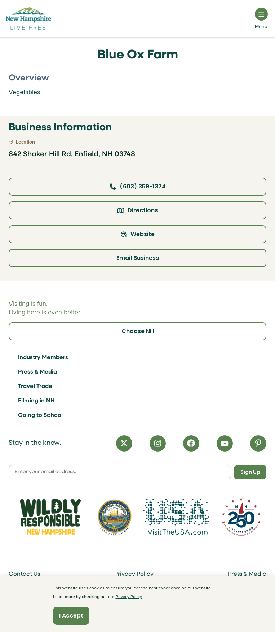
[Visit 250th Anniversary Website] (241, 517)
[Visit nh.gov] (114, 517)
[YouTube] (225, 443)
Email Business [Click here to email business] (137, 258)
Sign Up (250, 472)
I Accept (71, 615)
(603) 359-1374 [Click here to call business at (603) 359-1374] (138, 186)
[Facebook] (191, 443)
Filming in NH (36, 401)
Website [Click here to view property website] (137, 234)
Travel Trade (35, 386)
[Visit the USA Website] (178, 517)
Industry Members (43, 358)
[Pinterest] (258, 443)
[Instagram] (158, 443)
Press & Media (37, 372)
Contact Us (24, 574)
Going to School (40, 415)
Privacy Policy (134, 574)
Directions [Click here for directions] (137, 210)
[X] (124, 443)
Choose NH (137, 331)
